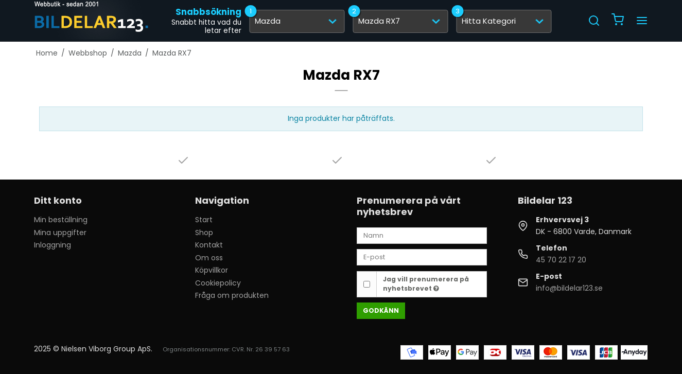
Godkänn (381, 310)
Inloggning (52, 245)
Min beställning (61, 220)
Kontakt (209, 245)
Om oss (209, 258)
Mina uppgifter (60, 232)
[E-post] (422, 257)
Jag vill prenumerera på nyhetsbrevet (426, 284)
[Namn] (422, 235)
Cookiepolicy (218, 283)
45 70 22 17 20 (561, 260)
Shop (204, 232)
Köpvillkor (211, 270)
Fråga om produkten (232, 295)
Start (204, 220)
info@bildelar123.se (569, 288)
